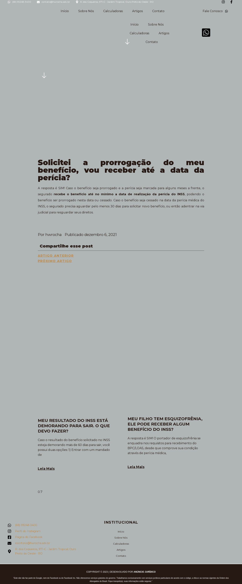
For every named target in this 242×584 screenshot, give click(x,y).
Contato (158, 11)
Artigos (137, 11)
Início (65, 11)
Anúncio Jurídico (144, 571)
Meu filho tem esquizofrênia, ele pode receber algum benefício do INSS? (165, 424)
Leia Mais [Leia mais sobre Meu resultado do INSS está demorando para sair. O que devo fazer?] (46, 469)
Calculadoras (113, 11)
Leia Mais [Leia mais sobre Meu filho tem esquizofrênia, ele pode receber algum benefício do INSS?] (136, 467)
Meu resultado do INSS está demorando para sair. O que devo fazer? (74, 426)
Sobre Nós (86, 11)
